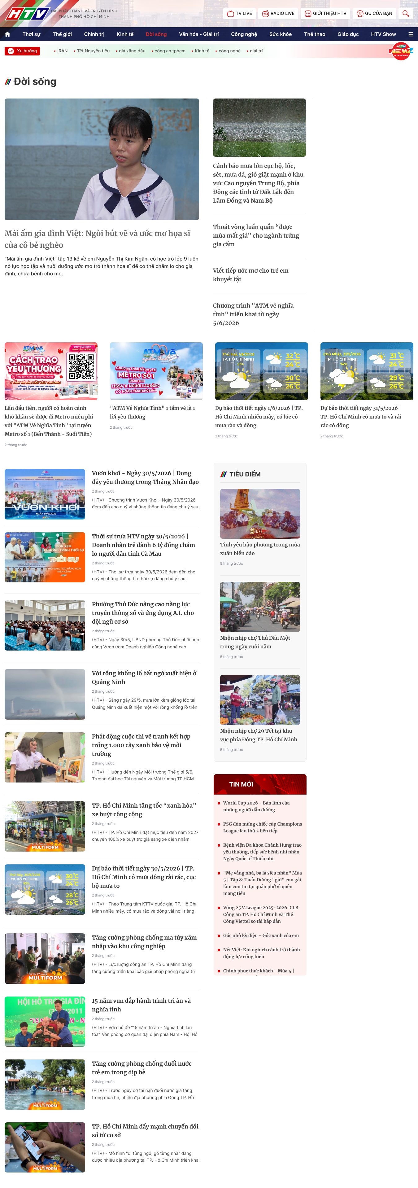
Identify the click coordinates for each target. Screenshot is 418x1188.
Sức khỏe (280, 34)
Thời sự (31, 34)
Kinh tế (125, 34)
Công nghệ (244, 34)
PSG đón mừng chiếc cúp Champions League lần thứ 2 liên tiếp (262, 827)
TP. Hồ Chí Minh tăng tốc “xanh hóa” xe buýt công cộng (144, 810)
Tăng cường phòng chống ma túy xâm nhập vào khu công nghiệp (144, 942)
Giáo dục (348, 34)
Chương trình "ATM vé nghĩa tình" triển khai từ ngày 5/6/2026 (253, 314)
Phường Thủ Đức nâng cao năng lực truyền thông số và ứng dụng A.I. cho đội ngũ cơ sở (143, 613)
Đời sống (156, 34)
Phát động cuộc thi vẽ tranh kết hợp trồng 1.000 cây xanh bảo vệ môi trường (141, 745)
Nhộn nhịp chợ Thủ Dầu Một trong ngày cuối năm (255, 642)
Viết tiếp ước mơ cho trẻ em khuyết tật (251, 275)
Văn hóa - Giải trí (199, 34)
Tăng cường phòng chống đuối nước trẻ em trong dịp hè (142, 1068)
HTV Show (383, 34)
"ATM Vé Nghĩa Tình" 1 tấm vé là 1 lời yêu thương (152, 412)
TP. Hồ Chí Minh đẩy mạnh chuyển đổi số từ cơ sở (145, 1131)
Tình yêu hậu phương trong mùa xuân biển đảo (260, 549)
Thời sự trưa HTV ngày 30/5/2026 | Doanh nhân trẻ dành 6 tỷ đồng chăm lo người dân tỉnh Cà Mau (143, 545)
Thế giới (62, 34)
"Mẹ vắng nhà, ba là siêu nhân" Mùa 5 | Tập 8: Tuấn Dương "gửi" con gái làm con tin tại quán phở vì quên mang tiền (262, 883)
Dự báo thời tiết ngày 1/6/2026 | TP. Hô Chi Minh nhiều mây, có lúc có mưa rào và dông (259, 417)
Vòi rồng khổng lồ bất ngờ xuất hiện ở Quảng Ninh (144, 678)
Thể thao (314, 34)
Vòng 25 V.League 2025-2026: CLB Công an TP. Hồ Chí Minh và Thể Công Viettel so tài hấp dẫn (260, 914)
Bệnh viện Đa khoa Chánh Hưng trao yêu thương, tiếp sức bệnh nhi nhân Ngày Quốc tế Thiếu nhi (262, 851)
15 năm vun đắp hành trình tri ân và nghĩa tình (141, 1005)
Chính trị (94, 34)
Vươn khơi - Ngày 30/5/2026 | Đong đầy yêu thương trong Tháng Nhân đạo (145, 477)
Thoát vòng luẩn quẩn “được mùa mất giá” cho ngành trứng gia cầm (256, 235)
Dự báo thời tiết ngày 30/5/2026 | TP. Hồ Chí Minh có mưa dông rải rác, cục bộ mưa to (144, 877)
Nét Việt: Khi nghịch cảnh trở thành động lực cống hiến (261, 953)
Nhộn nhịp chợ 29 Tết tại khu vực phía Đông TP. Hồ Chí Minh (258, 735)
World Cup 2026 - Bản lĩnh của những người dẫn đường (256, 806)
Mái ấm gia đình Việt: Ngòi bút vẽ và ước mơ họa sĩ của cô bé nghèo (97, 239)
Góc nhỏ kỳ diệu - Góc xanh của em (261, 935)
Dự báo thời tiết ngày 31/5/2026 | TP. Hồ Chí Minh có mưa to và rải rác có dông (360, 417)
